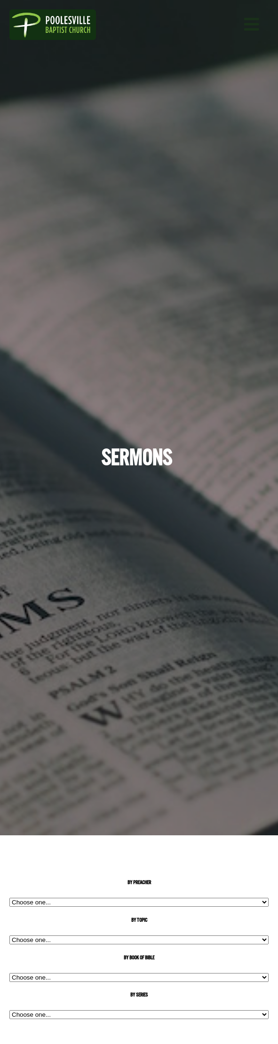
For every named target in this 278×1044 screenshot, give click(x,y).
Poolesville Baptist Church (61, 24)
